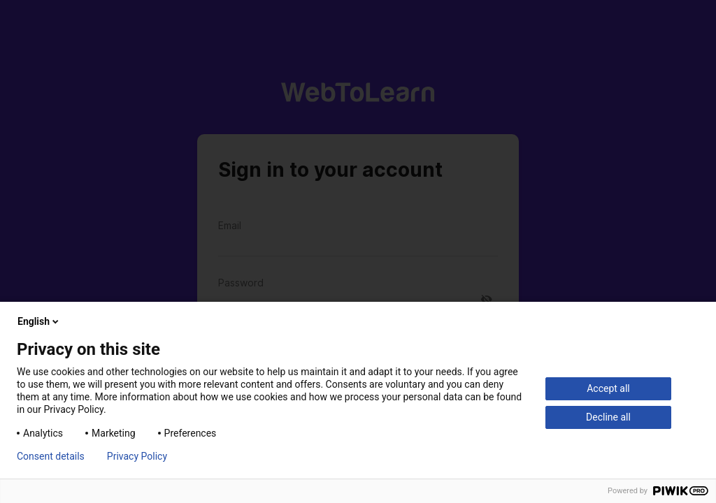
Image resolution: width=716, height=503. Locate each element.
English (39, 321)
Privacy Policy (137, 456)
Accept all (608, 388)
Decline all (608, 417)
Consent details (51, 456)
